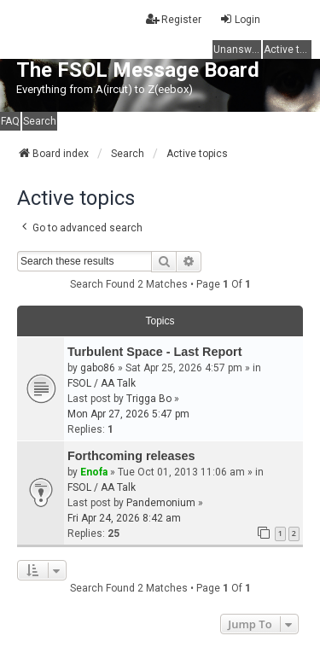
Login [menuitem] (239, 19)
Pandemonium (160, 503)
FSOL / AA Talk (101, 383)
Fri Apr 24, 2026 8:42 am (124, 518)
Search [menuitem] (39, 121)
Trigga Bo (149, 399)
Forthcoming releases (131, 456)
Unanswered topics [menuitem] (237, 49)
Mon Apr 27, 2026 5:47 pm (128, 414)
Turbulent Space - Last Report (154, 352)
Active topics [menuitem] (287, 49)
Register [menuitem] (173, 19)
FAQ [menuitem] (10, 121)
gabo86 (97, 368)
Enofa (94, 472)
